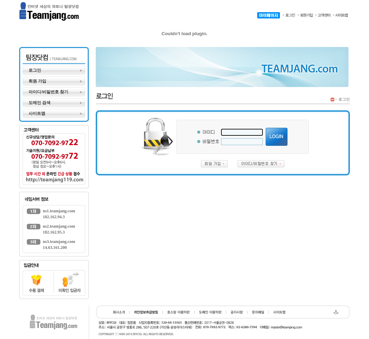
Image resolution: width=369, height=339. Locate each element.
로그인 (35, 70)
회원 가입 (37, 81)
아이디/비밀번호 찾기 (48, 91)
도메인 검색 (39, 102)
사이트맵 (37, 113)
